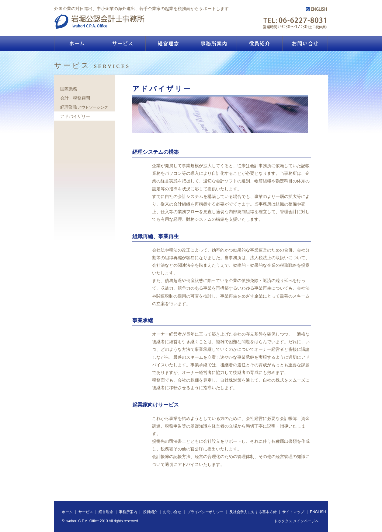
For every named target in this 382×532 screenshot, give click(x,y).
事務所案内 (128, 512)
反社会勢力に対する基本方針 (253, 512)
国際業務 (68, 88)
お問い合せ (172, 512)
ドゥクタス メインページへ (296, 521)
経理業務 (84, 107)
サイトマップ (293, 512)
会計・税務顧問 (75, 98)
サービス (85, 512)
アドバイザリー (75, 116)
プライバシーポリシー (205, 512)
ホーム (67, 512)
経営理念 (106, 512)
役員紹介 (150, 512)
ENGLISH (318, 512)
